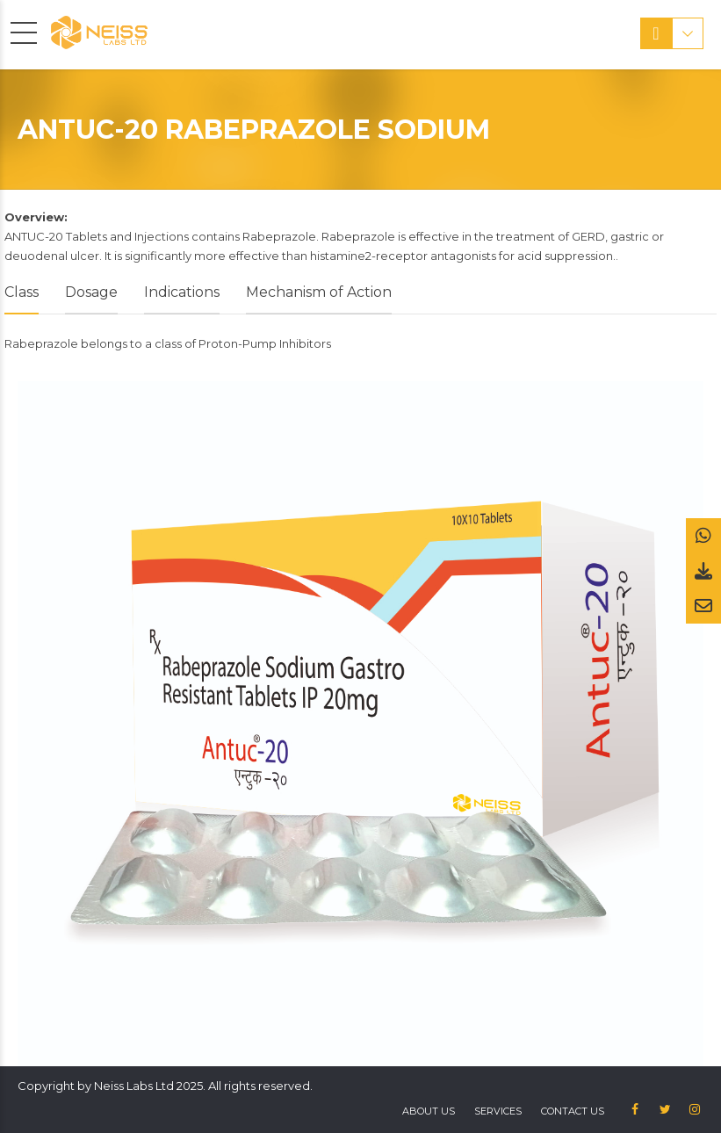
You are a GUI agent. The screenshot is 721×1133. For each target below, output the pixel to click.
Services (498, 1111)
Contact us (572, 1111)
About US (428, 1111)
